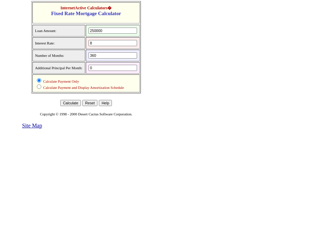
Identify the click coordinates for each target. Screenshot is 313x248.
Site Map (32, 125)
